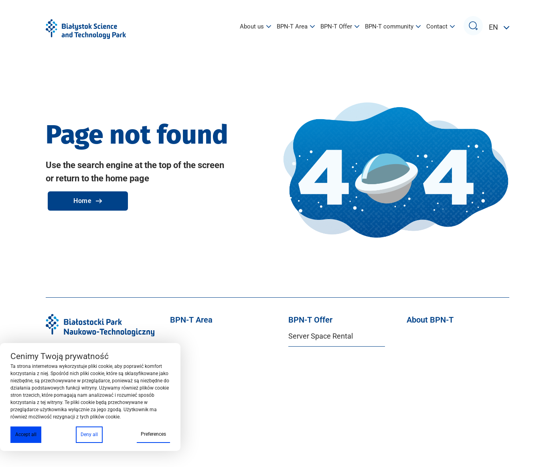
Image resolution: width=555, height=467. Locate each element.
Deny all (89, 434)
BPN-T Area (296, 26)
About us (255, 26)
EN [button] (494, 27)
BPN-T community (393, 26)
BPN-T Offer (339, 26)
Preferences (153, 434)
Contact (440, 26)
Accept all (25, 434)
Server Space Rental (320, 336)
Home (87, 201)
